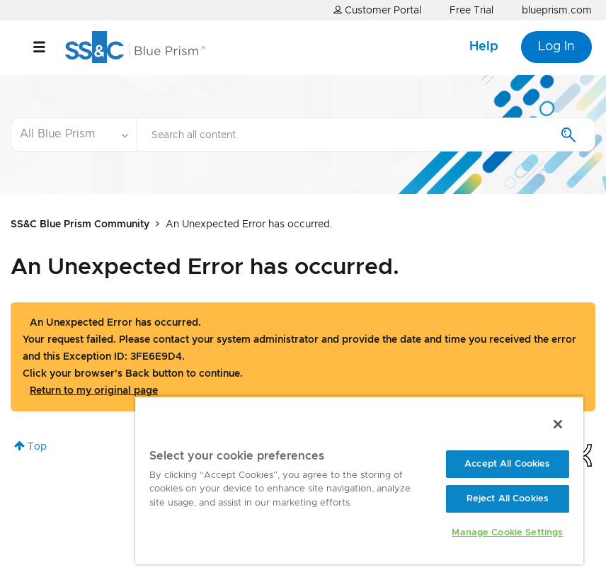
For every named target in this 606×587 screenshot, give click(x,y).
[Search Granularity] (74, 135)
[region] (359, 480)
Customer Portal (377, 10)
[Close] (557, 424)
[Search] (366, 135)
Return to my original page (94, 391)
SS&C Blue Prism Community (80, 224)
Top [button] (37, 447)
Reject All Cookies (508, 498)
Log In (556, 46)
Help (483, 46)
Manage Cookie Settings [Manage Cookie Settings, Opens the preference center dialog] (507, 532)
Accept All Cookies (507, 464)
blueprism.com (557, 11)
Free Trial (471, 11)
